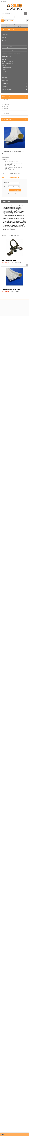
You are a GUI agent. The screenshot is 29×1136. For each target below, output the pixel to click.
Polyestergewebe (6, 40)
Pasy (4, 71)
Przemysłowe (5, 83)
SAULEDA (5, 108)
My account (4, 1)
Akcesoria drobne (7, 67)
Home (2, 24)
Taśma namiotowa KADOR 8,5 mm (11, 289)
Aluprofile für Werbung (7, 50)
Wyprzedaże (5, 77)
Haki (4, 69)
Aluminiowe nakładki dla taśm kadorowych (12, 53)
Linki (4, 65)
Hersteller (6, 97)
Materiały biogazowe (7, 89)
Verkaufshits (7, 119)
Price (3, 174)
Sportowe (4, 86)
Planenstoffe (5, 34)
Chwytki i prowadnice (8, 63)
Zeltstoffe (4, 37)
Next (27, 265)
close (2, 1134)
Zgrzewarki (4, 74)
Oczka (4, 59)
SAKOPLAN (6, 104)
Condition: (4, 157)
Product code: (5, 156)
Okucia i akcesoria (8, 25)
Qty (5, 186)
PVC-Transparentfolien (7, 47)
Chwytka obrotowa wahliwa (9, 260)
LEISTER (5, 102)
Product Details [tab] (6, 201)
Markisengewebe (6, 44)
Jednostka (6, 182)
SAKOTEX (5, 106)
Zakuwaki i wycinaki (8, 61)
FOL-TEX (5, 99)
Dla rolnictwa (5, 80)
